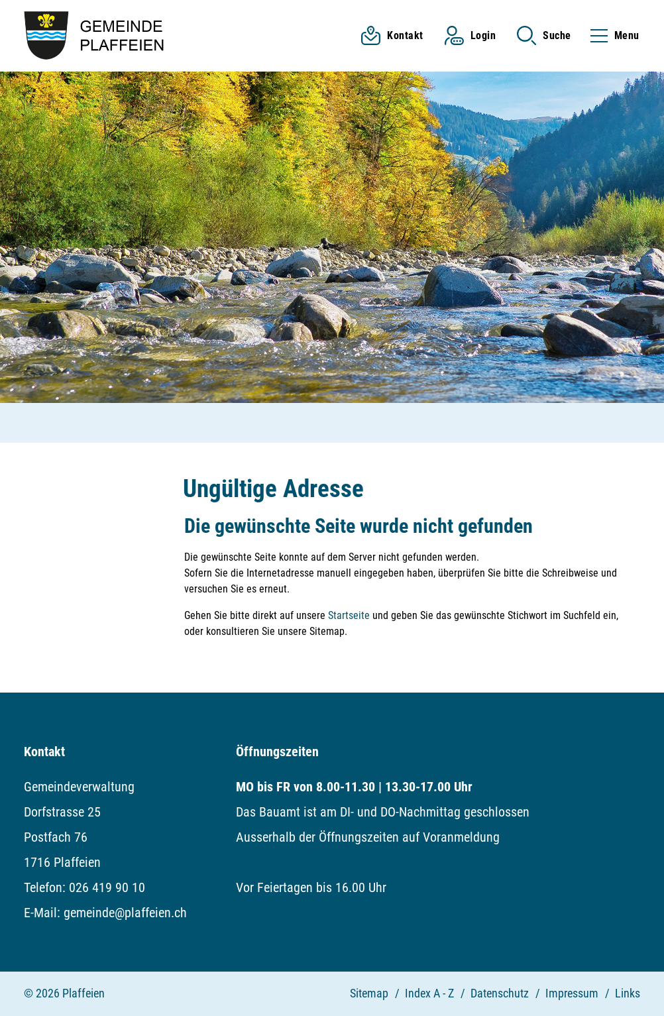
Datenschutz (499, 993)
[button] (544, 35)
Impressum (571, 993)
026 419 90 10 (107, 887)
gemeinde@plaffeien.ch (125, 913)
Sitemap (369, 993)
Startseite (349, 615)
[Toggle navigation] (611, 35)
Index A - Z (429, 993)
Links (627, 993)
